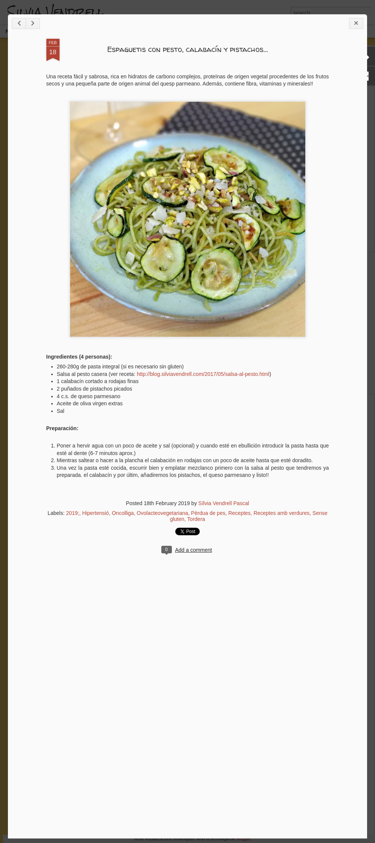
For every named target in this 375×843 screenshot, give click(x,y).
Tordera (196, 519)
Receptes (239, 513)
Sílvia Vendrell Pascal (223, 503)
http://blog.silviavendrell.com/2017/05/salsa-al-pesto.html (203, 374)
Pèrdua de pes (208, 513)
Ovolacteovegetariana (162, 513)
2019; (72, 513)
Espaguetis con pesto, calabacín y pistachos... (187, 49)
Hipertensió (95, 513)
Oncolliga (123, 513)
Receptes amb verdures (282, 513)
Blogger (243, 839)
